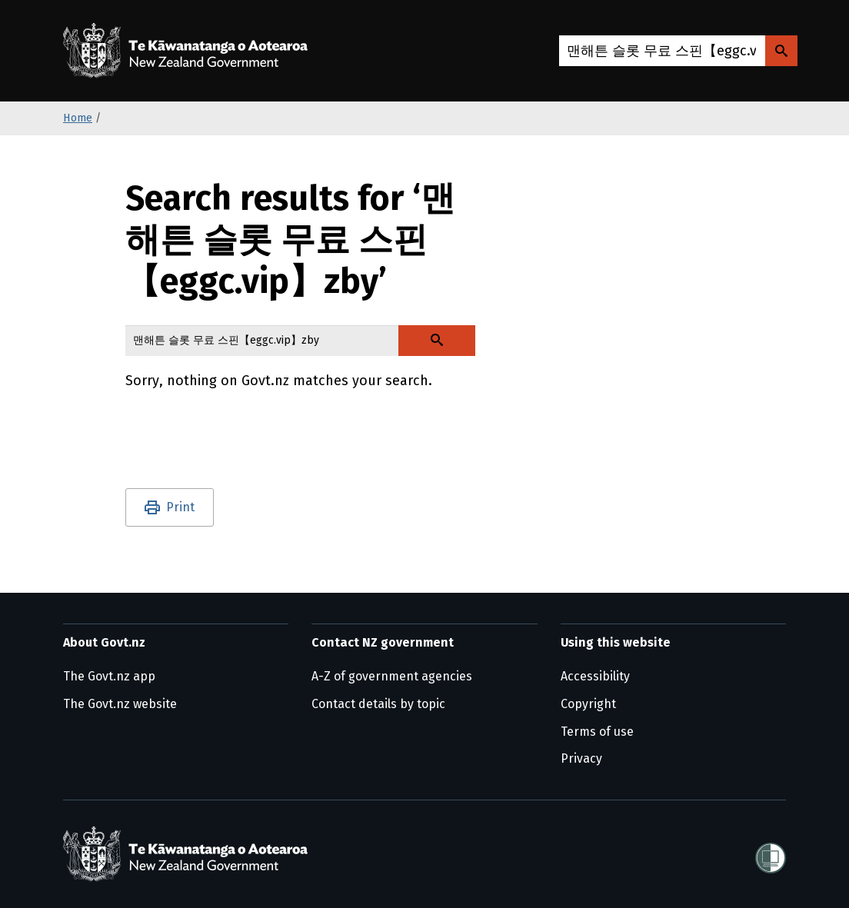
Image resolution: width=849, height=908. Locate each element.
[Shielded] (770, 853)
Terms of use (597, 731)
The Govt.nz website (120, 704)
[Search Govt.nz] (781, 50)
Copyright (588, 704)
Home (77, 118)
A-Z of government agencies (391, 676)
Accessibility (595, 676)
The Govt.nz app (109, 676)
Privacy (581, 758)
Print (180, 507)
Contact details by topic (378, 704)
